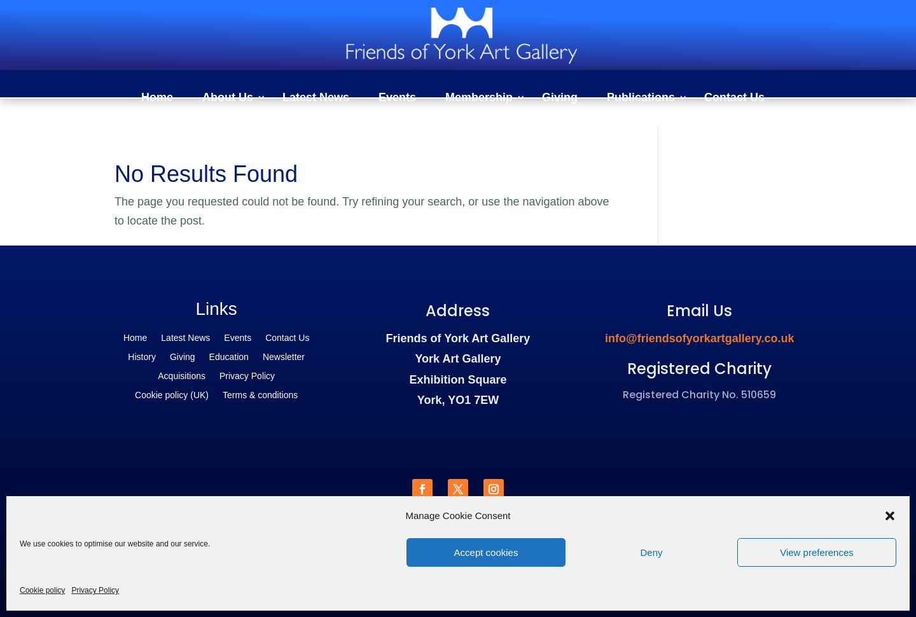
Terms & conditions (260, 395)
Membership (479, 98)
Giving (560, 98)
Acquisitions (181, 376)
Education (229, 357)
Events (397, 98)
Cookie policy (42, 590)
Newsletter (284, 357)
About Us (227, 98)
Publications (641, 98)
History (142, 357)
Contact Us (734, 98)
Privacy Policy (95, 590)
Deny (651, 552)
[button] (890, 516)
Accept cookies (486, 552)
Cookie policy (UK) (172, 395)
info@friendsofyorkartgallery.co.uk (699, 338)
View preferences (817, 552)
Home (157, 98)
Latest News (315, 98)
